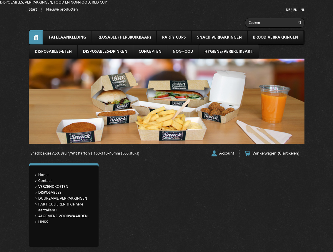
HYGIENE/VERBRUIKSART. (229, 51)
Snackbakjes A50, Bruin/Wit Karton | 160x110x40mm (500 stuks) (85, 153)
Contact (45, 181)
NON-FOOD (183, 51)
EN (295, 10)
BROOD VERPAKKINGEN (275, 37)
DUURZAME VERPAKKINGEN (62, 198)
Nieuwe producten (62, 9)
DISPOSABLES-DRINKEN (105, 51)
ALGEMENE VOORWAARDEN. (63, 216)
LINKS (43, 222)
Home (43, 175)
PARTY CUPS (174, 37)
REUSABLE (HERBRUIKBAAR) (124, 37)
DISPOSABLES (49, 193)
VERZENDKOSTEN (53, 187)
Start (33, 9)
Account (226, 153)
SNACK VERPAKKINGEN (219, 37)
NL (302, 10)
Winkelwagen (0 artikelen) (275, 153)
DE (288, 10)
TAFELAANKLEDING (67, 37)
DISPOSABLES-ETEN (53, 51)
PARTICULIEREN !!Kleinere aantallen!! (60, 207)
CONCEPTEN (150, 51)
